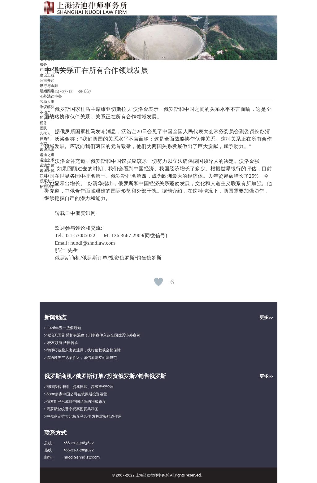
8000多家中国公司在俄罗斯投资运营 (75, 394)
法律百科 (47, 59)
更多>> (266, 317)
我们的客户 (49, 43)
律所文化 (47, 32)
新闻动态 (47, 54)
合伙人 (45, 133)
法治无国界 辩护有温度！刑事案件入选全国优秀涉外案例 (92, 335)
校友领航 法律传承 (61, 343)
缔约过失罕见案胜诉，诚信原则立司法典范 (80, 357)
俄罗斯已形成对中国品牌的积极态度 (75, 401)
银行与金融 (49, 86)
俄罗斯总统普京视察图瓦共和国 (71, 409)
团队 (43, 128)
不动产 (45, 112)
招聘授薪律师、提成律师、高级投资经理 (78, 387)
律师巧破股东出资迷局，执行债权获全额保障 (82, 350)
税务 (43, 123)
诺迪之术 (47, 160)
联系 (43, 176)
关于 (43, 22)
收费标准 (47, 48)
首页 (43, 17)
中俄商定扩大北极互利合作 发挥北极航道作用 (83, 416)
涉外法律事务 (51, 96)
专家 (43, 144)
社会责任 (47, 38)
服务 (43, 64)
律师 (43, 139)
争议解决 (47, 107)
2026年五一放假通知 (62, 328)
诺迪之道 (47, 155)
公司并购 (47, 80)
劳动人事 (47, 101)
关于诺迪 (47, 27)
